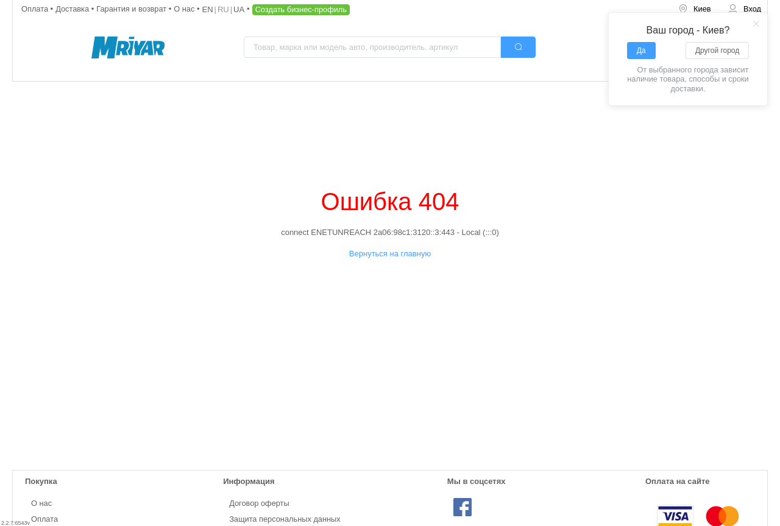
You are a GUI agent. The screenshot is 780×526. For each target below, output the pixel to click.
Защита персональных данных (285, 519)
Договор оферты (259, 503)
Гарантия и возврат (132, 8)
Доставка (73, 8)
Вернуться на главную (390, 253)
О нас (185, 8)
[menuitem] (695, 9)
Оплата (36, 8)
